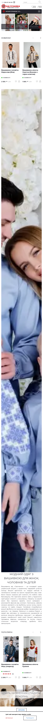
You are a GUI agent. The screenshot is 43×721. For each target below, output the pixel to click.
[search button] (40, 2)
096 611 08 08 (6, 2)
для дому (21, 710)
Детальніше (9, 719)
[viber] (14, 2)
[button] (40, 38)
